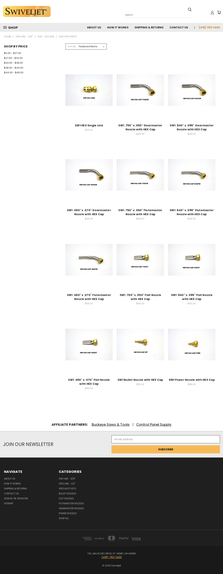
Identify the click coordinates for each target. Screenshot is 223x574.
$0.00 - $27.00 (12, 53)
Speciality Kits (67, 488)
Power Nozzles (68, 513)
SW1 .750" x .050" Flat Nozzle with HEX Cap (140, 297)
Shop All (64, 518)
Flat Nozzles (66, 498)
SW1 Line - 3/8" (67, 478)
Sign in (8, 498)
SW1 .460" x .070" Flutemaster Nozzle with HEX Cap (89, 297)
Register (22, 498)
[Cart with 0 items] (219, 12)
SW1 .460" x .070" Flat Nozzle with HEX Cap (89, 382)
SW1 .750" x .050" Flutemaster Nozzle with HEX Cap (140, 212)
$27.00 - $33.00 (13, 58)
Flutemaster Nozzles (71, 503)
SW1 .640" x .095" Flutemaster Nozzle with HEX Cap (192, 212)
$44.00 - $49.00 (13, 72)
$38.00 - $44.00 (13, 68)
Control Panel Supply (153, 424)
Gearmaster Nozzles (71, 508)
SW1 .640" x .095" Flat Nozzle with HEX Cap (192, 297)
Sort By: (72, 46)
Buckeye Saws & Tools (111, 424)
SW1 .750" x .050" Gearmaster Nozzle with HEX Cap (140, 127)
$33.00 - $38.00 (13, 63)
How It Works (117, 27)
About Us (94, 27)
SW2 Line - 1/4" (67, 483)
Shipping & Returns (149, 27)
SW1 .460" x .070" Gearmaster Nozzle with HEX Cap (89, 212)
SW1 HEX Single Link (89, 125)
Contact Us (179, 27)
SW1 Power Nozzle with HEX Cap (192, 380)
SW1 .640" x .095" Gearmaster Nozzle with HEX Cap (192, 127)
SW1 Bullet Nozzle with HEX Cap (140, 380)
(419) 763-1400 (209, 27)
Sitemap (8, 503)
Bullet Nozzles (67, 493)
